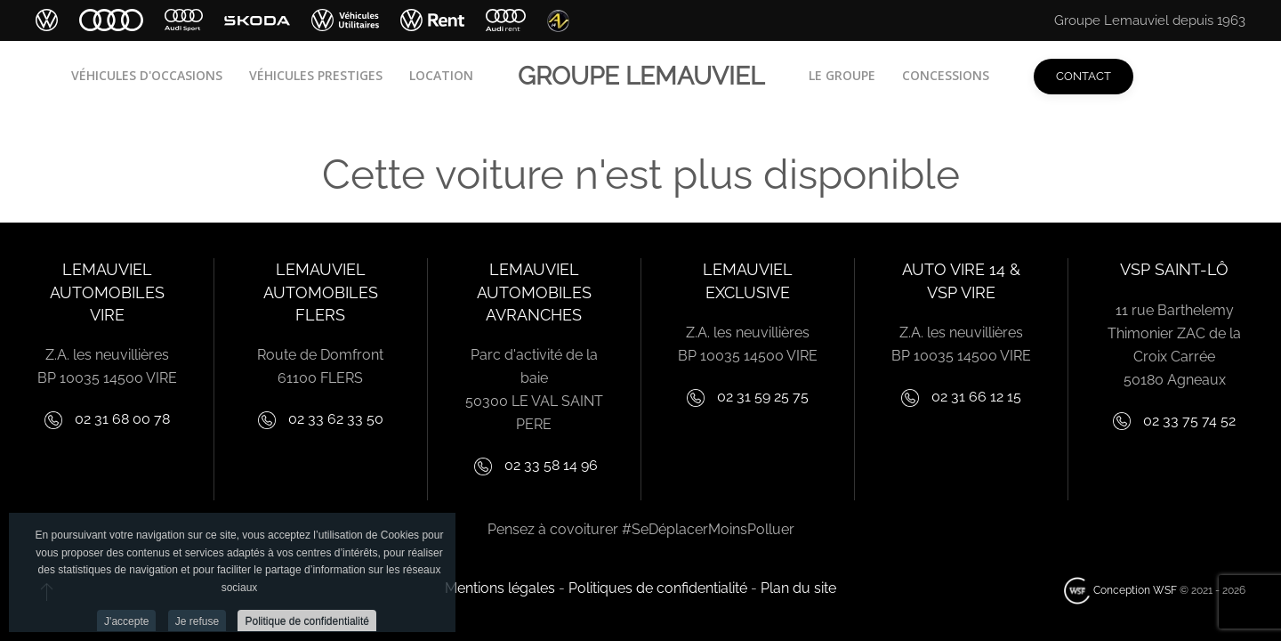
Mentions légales (500, 588)
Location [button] (441, 75)
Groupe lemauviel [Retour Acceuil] (641, 76)
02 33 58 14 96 (551, 465)
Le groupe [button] (842, 75)
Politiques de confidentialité (657, 588)
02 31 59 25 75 (763, 396)
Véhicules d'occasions (146, 75)
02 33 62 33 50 (335, 418)
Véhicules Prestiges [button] (316, 75)
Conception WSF (1120, 590)
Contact (1083, 76)
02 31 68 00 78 (120, 418)
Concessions (945, 75)
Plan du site (798, 588)
